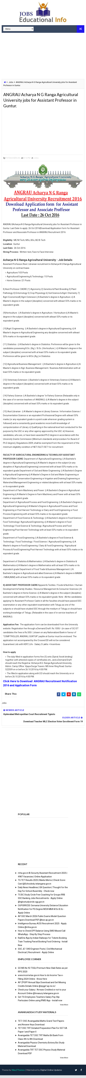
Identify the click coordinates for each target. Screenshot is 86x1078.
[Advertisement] (43, 56)
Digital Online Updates (51, 1072)
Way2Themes (18, 1072)
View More (64, 1007)
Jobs (11, 82)
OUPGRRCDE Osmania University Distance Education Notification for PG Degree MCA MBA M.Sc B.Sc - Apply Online (43, 912)
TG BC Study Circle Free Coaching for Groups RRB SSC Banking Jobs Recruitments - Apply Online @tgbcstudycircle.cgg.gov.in (41, 901)
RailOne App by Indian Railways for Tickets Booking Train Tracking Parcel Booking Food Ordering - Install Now (42, 944)
